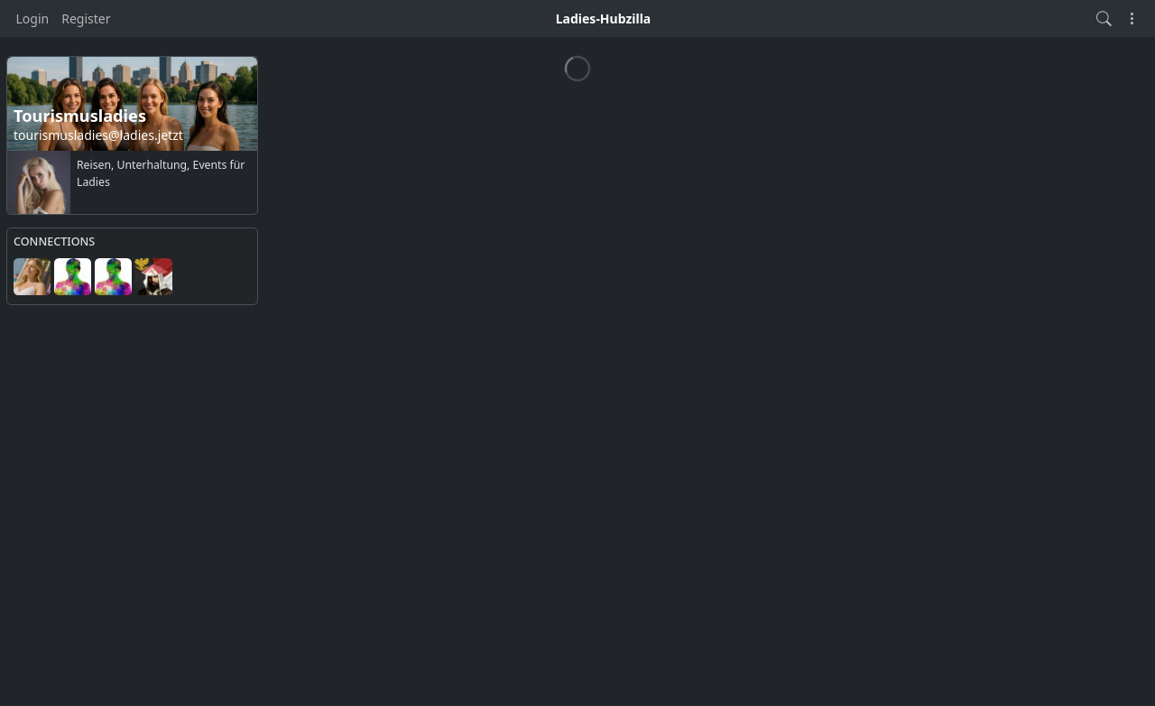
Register (85, 18)
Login (33, 18)
